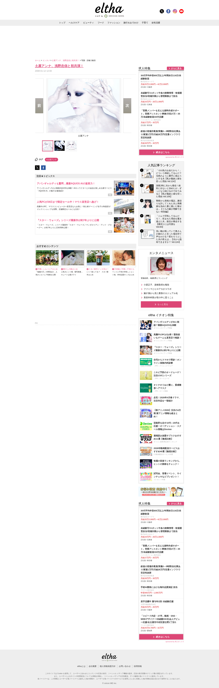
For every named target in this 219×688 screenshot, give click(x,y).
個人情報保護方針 (108, 666)
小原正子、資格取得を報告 (156, 284)
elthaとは (81, 666)
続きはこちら (163, 152)
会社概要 (93, 666)
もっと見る (162, 304)
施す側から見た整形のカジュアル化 (161, 293)
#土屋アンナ (51, 160)
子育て (145, 22)
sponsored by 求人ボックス (174, 157)
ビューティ (88, 22)
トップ (62, 22)
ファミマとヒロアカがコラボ (157, 289)
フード (101, 22)
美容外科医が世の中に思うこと (159, 297)
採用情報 (138, 666)
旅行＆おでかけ (130, 22)
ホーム (38, 60)
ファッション (113, 22)
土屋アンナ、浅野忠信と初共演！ (66, 60)
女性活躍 (155, 22)
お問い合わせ (125, 666)
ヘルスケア (74, 22)
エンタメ (46, 60)
